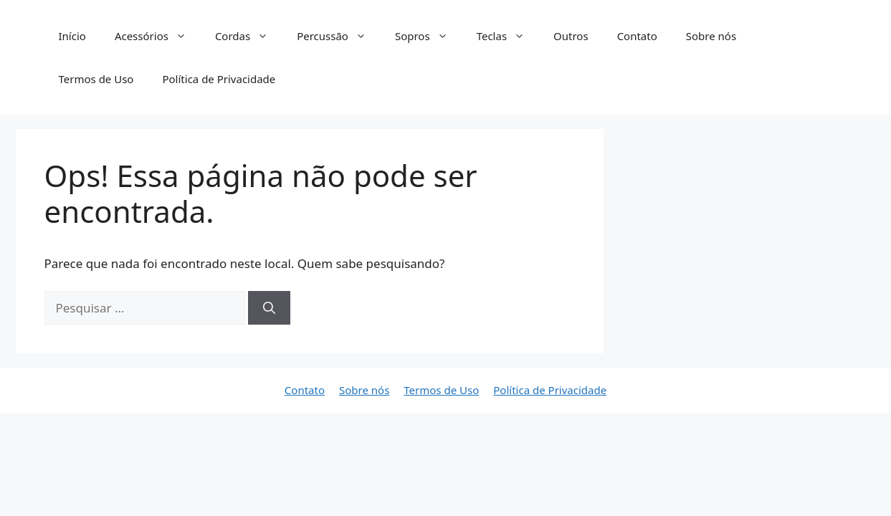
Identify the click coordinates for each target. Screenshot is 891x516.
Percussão (339, 35)
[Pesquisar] (269, 308)
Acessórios (158, 35)
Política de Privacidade (218, 79)
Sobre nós (711, 36)
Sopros (428, 35)
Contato (637, 36)
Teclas (508, 35)
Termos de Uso (96, 79)
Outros (571, 36)
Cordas (248, 35)
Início (72, 36)
